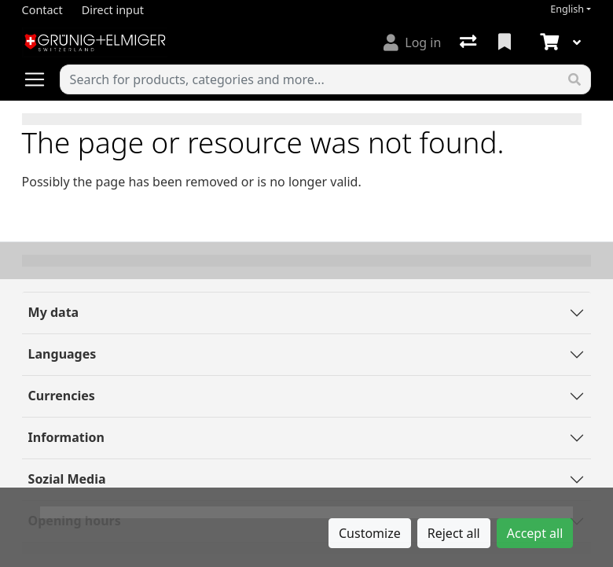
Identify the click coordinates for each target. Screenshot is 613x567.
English (567, 9)
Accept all (535, 533)
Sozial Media (67, 479)
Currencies (61, 395)
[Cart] (548, 42)
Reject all (454, 533)
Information (66, 437)
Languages (62, 354)
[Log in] (412, 42)
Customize (370, 533)
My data (53, 312)
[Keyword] (310, 79)
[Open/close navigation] (41, 79)
